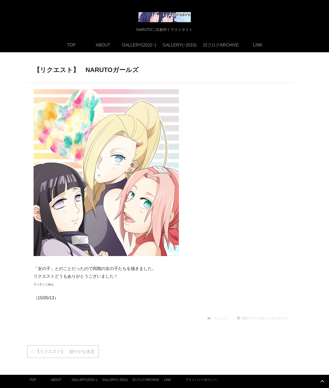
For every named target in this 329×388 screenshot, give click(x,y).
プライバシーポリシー (201, 380)
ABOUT (103, 45)
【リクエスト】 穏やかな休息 (65, 351)
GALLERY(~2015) (180, 45)
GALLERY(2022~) (139, 45)
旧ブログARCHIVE (221, 45)
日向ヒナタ (266, 318)
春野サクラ (249, 318)
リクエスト (221, 318)
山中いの (281, 318)
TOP (71, 45)
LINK (257, 45)
